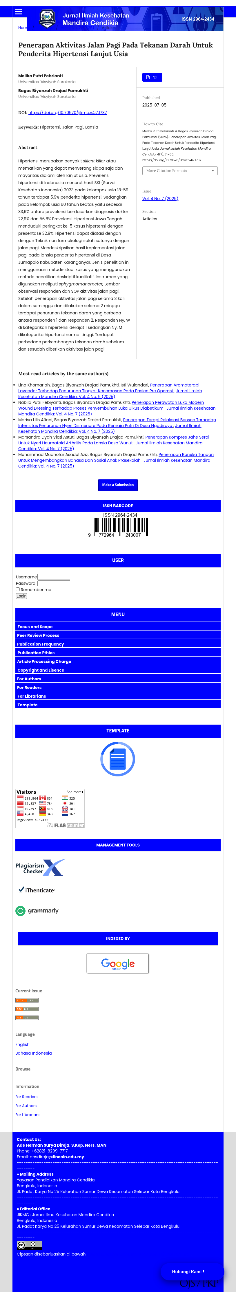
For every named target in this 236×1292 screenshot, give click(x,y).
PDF (154, 77)
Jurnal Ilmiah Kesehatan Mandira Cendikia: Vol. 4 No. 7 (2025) (109, 428)
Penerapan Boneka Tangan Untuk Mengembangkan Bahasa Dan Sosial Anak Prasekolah (116, 457)
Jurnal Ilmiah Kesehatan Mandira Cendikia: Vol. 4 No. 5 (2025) (110, 393)
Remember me (36, 590)
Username (26, 577)
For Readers (26, 1096)
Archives (45, 27)
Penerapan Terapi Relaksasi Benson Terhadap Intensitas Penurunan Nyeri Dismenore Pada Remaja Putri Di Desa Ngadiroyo (117, 422)
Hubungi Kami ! (188, 1271)
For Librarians (27, 1114)
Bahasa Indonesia (33, 1053)
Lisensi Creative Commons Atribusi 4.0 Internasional (139, 1254)
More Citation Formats (166, 170)
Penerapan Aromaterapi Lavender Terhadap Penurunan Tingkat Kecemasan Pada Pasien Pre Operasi (108, 388)
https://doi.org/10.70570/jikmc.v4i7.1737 (67, 113)
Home (24, 27)
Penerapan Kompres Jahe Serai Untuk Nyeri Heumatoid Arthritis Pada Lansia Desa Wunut (113, 440)
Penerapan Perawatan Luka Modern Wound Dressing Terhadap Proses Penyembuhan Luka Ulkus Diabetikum (111, 405)
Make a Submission (118, 485)
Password (25, 583)
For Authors (26, 1105)
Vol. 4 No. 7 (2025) (77, 27)
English (22, 1044)
